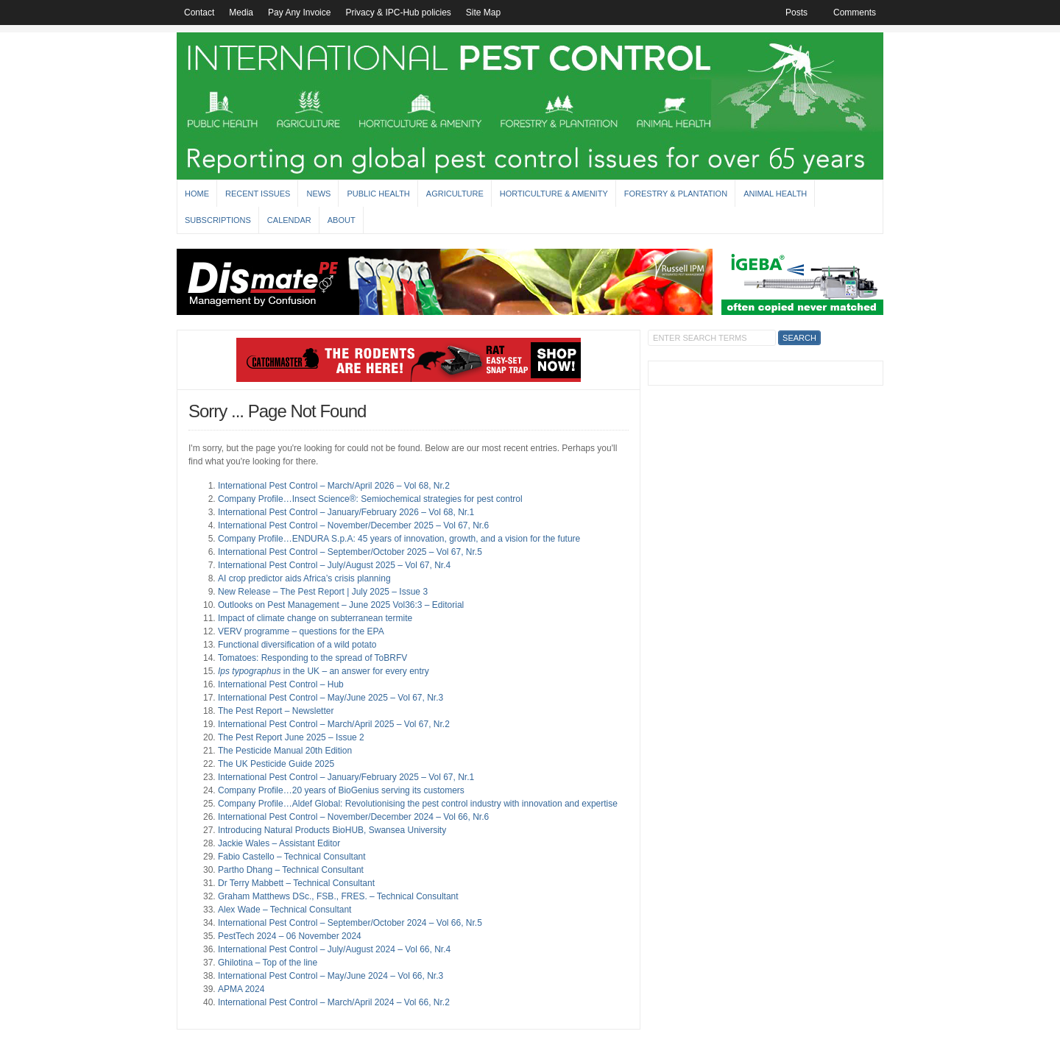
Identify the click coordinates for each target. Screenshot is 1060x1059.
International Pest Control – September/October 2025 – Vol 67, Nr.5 (350, 552)
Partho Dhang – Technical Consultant (291, 870)
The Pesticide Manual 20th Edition (285, 750)
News (318, 193)
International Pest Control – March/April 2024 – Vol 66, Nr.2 (334, 1002)
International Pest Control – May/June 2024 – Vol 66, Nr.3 (330, 976)
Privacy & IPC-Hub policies (398, 12)
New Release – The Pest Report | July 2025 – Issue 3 (323, 592)
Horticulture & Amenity (554, 193)
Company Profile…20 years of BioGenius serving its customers (341, 790)
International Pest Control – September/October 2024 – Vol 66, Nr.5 (350, 923)
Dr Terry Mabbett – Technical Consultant (296, 883)
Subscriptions (218, 220)
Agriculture (455, 193)
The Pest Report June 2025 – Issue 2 (291, 737)
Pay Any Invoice (299, 12)
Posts (796, 12)
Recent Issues (257, 193)
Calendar (289, 220)
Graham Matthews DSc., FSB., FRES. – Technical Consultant (338, 896)
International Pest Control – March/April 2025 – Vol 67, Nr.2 (334, 724)
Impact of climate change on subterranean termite (315, 618)
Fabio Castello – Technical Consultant (292, 856)
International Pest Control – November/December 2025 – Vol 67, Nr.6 (353, 525)
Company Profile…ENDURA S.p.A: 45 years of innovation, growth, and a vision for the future (399, 539)
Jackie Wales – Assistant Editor (279, 843)
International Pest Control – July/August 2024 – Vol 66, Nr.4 (334, 949)
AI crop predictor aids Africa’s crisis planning (304, 578)
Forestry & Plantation (675, 193)
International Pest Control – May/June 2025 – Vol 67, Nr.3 (330, 698)
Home (197, 193)
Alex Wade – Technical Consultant (284, 909)
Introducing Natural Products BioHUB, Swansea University (332, 830)
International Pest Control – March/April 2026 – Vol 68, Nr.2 (334, 486)
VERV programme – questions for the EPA (301, 631)
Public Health (378, 193)
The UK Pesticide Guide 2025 (276, 764)
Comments (854, 12)
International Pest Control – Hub (281, 684)
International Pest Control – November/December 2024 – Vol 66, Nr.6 (353, 817)
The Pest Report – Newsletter (275, 711)
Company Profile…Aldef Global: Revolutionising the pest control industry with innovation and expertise (418, 803)
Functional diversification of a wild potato (297, 645)
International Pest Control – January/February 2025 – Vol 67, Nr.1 (346, 777)
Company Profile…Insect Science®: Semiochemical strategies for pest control (370, 499)
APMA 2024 (241, 989)
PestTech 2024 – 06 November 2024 (289, 936)
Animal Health (775, 193)
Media (241, 12)
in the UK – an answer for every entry (323, 671)
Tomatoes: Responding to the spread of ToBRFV (312, 658)
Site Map (483, 12)
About (342, 220)
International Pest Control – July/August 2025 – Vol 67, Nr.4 (334, 565)
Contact (199, 12)
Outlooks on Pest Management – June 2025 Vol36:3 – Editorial (341, 605)
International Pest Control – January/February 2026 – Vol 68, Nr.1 (346, 512)
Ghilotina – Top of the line (267, 962)
